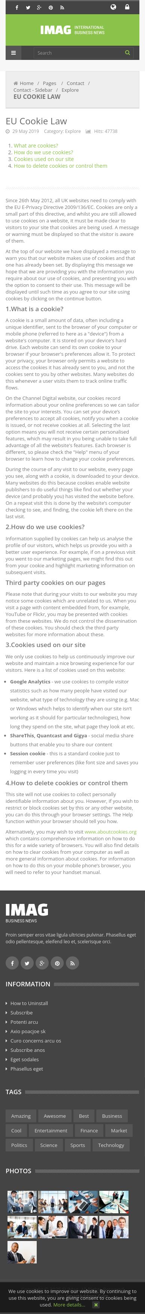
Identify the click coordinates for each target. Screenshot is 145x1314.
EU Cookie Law (36, 121)
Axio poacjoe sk (28, 1031)
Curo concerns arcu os (35, 1040)
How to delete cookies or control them (60, 165)
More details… (69, 1304)
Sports (77, 1145)
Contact (75, 83)
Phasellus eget (26, 1068)
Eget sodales (24, 1059)
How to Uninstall (29, 1003)
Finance (89, 1130)
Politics (19, 1145)
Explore (70, 90)
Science (48, 1145)
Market (119, 1130)
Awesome (55, 1116)
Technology (111, 1145)
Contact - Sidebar (32, 90)
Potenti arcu (24, 1022)
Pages (50, 83)
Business (112, 1116)
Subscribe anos (27, 1050)
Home (27, 83)
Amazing (21, 1116)
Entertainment (50, 1130)
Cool (16, 1130)
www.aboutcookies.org (110, 831)
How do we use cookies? (43, 152)
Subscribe (21, 1012)
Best (84, 1116)
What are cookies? (36, 145)
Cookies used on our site (44, 159)
